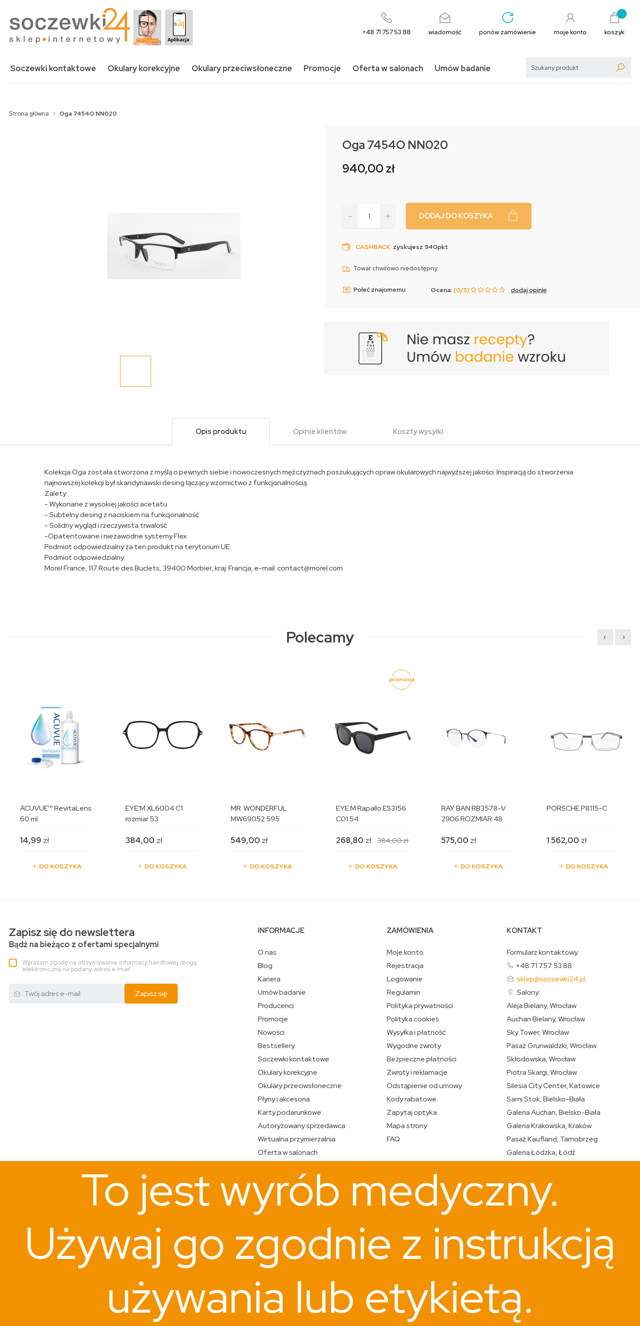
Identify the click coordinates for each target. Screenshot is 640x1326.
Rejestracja (405, 965)
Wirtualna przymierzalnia (297, 1139)
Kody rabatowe (411, 1099)
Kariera (269, 979)
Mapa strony (407, 1125)
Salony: (528, 992)
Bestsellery (276, 1045)
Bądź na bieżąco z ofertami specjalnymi (84, 938)
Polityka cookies (413, 1019)
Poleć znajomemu (373, 289)
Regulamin (403, 992)
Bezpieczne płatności (421, 1059)
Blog (265, 965)
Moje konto (405, 952)
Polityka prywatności (420, 1005)
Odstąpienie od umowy (424, 1085)
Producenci (276, 1005)
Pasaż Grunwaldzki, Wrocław (551, 1045)
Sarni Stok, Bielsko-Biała (546, 1099)
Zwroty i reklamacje (417, 1072)
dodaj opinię (529, 290)
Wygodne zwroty (414, 1045)
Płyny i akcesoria (284, 1099)
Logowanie (405, 979)
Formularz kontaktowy (542, 952)
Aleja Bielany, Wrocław (541, 1005)
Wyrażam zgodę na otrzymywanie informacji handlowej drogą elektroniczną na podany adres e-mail (109, 965)
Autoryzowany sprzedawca (301, 1125)
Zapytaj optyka (412, 1112)
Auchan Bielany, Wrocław (546, 1019)
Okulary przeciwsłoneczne (241, 68)
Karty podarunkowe (289, 1112)
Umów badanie (462, 68)
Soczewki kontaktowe (53, 68)
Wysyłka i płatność (416, 1032)
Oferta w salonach (387, 68)
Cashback (373, 247)
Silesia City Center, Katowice (553, 1085)
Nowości (271, 1032)
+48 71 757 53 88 (544, 965)
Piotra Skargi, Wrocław (542, 1072)
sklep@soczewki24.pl (551, 979)
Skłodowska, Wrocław (541, 1059)
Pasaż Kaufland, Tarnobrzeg (552, 1139)
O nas (267, 952)
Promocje (322, 68)
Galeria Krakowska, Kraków (549, 1125)
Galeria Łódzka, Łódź (541, 1152)
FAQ (393, 1139)
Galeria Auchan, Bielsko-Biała (553, 1112)
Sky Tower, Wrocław (538, 1032)
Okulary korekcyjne (143, 68)
